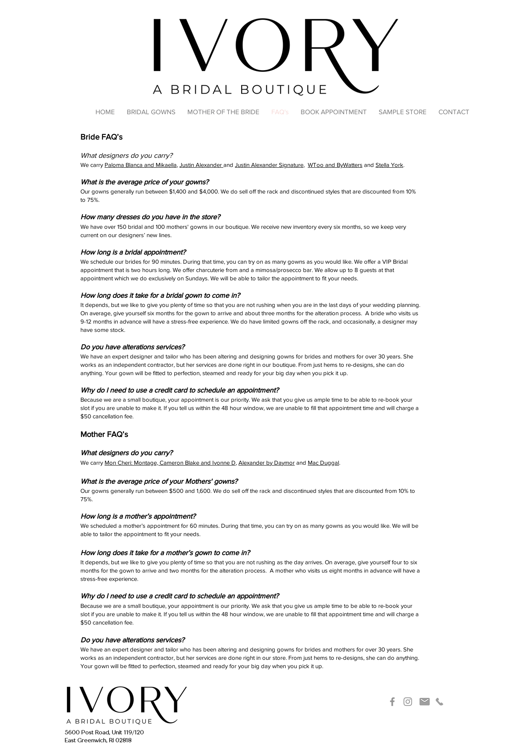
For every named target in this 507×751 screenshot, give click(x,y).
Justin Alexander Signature (269, 164)
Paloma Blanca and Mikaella (141, 164)
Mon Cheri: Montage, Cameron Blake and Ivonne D (170, 462)
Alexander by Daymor (266, 462)
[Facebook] (392, 701)
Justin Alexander (201, 164)
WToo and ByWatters (335, 164)
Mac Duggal (323, 462)
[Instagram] (408, 701)
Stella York (389, 164)
